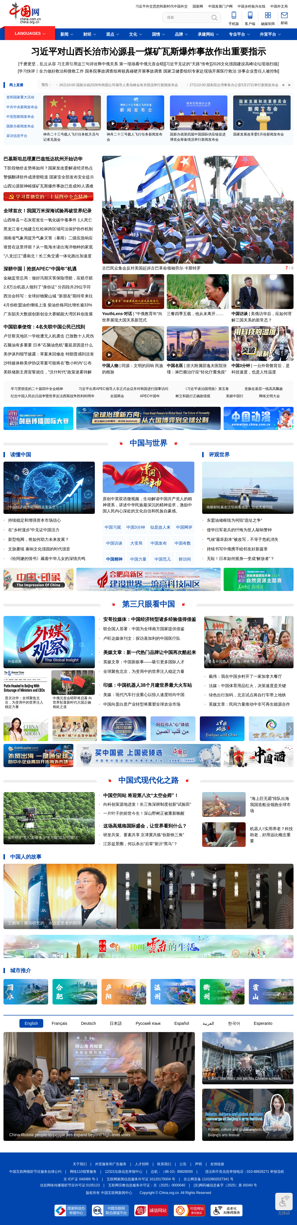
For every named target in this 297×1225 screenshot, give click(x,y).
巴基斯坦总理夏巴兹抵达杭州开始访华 (42, 158)
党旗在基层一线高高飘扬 (264, 389)
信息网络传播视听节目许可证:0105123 (70, 1185)
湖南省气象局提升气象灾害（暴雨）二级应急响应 (48, 238)
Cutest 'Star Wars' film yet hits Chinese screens (244, 1078)
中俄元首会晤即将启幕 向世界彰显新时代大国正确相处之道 (72, 702)
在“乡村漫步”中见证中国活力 (33, 529)
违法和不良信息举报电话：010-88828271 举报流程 (244, 1172)
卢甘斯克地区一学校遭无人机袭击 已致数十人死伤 (48, 336)
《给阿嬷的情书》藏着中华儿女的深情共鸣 (46, 558)
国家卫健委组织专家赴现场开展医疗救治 (199, 71)
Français (59, 1023)
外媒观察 (15, 662)
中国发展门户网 (220, 6)
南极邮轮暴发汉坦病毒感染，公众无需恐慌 (240, 507)
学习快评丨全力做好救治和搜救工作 (51, 71)
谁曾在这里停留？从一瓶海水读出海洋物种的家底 (48, 247)
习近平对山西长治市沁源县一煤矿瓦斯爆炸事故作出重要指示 (148, 51)
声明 (198, 1164)
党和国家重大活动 (20, 97)
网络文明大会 (269, 396)
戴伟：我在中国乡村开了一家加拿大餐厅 (245, 676)
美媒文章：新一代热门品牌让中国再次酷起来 (149, 652)
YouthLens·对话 (117, 313)
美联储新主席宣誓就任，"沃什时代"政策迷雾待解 (47, 372)
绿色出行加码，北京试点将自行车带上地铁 (247, 695)
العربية (208, 1023)
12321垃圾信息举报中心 (123, 1172)
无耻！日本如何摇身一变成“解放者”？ (240, 558)
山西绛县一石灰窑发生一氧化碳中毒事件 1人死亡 (47, 220)
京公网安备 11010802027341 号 (208, 1179)
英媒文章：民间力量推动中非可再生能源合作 (249, 704)
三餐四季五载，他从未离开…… (195, 313)
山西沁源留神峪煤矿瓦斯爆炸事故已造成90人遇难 (48, 186)
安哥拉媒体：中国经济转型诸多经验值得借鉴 (149, 619)
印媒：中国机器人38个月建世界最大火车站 (147, 685)
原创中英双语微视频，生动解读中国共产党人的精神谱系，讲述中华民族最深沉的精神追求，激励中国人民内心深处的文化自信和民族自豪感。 (147, 504)
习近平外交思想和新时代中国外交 (161, 6)
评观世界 (219, 455)
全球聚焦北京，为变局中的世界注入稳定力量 (143, 671)
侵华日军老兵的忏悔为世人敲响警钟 (239, 529)
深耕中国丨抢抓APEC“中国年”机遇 (40, 268)
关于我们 (80, 1164)
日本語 (116, 1023)
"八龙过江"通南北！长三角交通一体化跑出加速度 (47, 256)
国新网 (198, 6)
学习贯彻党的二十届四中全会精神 (37, 389)
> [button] (289, 85)
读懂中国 (20, 455)
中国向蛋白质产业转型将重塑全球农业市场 (141, 704)
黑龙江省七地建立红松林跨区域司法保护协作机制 (48, 229)
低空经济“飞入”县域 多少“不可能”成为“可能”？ (43, 838)
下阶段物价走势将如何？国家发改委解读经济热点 (48, 168)
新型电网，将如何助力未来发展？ (38, 539)
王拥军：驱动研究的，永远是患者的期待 (44, 923)
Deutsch (88, 1023)
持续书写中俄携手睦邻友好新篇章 (237, 549)
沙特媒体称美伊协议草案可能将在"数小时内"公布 (47, 363)
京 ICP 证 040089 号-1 (81, 1179)
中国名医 (175, 365)
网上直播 (16, 85)
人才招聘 (142, 1164)
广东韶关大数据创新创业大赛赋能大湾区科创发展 (48, 314)
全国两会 (117, 396)
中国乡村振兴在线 (251, 6)
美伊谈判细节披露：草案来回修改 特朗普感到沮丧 (48, 354)
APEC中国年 (150, 396)
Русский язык (148, 1023)
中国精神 (114, 559)
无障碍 (284, 1204)
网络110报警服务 (83, 1172)
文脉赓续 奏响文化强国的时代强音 (39, 549)
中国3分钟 (240, 365)
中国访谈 (239, 313)
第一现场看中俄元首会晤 (141, 64)
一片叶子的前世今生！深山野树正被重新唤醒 (143, 813)
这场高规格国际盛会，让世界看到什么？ (145, 825)
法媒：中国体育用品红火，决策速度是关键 (247, 685)
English (31, 1023)
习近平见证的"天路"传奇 (187, 64)
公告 (183, 1164)
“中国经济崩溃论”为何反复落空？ (33, 507)
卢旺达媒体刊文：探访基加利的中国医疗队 (141, 638)
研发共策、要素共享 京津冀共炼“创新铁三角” (143, 834)
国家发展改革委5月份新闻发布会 (258, 134)
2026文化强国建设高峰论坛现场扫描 (245, 64)
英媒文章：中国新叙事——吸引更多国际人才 (143, 662)
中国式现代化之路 (148, 780)
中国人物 (110, 365)
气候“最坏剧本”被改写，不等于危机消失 (242, 539)
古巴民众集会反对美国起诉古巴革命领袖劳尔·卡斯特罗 (151, 268)
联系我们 (164, 1164)
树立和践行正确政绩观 (192, 396)
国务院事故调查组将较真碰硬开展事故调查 (123, 71)
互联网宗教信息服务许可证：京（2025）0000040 (146, 1185)
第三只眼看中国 (148, 604)
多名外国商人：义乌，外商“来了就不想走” (241, 662)
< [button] (283, 85)
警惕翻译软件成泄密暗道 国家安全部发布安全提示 (48, 177)
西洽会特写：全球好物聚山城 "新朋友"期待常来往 (48, 296)
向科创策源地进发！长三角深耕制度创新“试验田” (147, 804)
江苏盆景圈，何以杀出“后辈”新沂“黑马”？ (140, 843)
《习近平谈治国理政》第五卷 (206, 389)
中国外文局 (279, 6)
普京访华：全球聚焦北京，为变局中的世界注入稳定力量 (24, 702)
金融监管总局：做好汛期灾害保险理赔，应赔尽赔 (48, 278)
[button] (290, 207)
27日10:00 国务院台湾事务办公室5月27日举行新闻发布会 (234, 85)
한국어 (234, 1023)
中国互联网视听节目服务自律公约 (35, 1172)
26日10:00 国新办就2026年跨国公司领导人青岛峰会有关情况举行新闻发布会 (118, 85)
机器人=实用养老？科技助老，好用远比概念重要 (271, 834)
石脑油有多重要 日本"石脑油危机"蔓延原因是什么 (48, 345)
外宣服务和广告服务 (110, 1164)
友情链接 (217, 1164)
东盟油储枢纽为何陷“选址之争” (234, 520)
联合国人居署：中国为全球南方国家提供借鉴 (143, 628)
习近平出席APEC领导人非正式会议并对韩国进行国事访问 (123, 389)
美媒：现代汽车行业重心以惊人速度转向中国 (143, 694)
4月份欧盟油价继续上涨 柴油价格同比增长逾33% (47, 305)
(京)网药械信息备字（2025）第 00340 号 (225, 1185)
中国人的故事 (25, 857)
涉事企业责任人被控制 (258, 71)
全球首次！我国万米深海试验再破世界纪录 (47, 210)
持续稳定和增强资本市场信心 (34, 520)
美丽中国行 (234, 396)
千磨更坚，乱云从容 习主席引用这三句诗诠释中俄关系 (68, 64)
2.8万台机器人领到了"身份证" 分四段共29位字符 (47, 287)
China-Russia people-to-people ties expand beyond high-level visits (69, 1134)
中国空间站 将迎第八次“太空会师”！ (141, 795)
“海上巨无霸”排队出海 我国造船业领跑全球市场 (270, 804)
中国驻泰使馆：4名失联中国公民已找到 (44, 326)
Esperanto (263, 1023)
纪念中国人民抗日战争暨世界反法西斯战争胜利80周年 (53, 396)
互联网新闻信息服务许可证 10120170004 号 (141, 1179)
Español (181, 1023)
